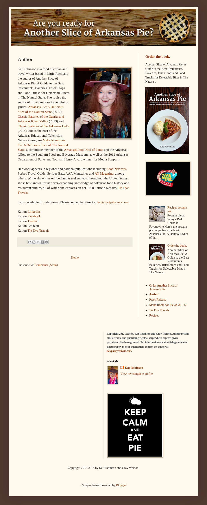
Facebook (34, 216)
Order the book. (157, 56)
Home (75, 257)
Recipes (154, 315)
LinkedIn (34, 211)
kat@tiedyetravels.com (113, 202)
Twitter (32, 221)
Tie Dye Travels (38, 230)
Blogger (121, 485)
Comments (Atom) (46, 265)
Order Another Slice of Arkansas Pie (163, 287)
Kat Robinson (134, 367)
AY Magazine (104, 173)
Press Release (157, 299)
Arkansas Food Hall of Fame (83, 149)
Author (154, 294)
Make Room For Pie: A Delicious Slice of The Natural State (43, 144)
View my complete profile (136, 373)
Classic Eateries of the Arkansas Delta (43, 126)
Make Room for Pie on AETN (167, 305)
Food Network (116, 169)
